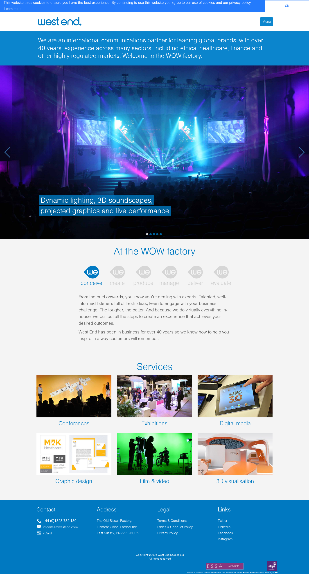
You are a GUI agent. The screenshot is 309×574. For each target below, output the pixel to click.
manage (169, 283)
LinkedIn (224, 526)
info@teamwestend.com (57, 527)
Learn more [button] (12, 9)
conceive (91, 283)
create (117, 283)
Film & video (154, 458)
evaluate (221, 283)
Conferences (73, 400)
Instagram (225, 539)
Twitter (222, 520)
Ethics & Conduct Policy (175, 526)
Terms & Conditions (172, 520)
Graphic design (73, 458)
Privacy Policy (167, 533)
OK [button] (287, 6)
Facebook (225, 533)
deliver (195, 283)
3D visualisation (235, 458)
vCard (44, 533)
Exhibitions (154, 400)
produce (143, 283)
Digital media (235, 400)
